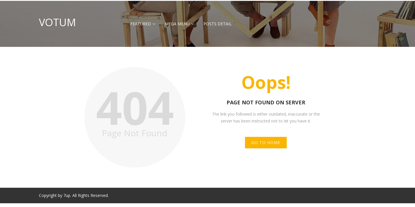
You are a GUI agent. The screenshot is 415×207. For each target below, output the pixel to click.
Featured (140, 23)
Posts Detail (217, 23)
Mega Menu (177, 23)
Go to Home (265, 142)
